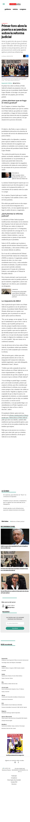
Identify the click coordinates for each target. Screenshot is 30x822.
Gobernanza (14, 704)
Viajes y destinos (15, 726)
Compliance (14, 777)
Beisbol (6, 718)
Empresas (4, 660)
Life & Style (5, 687)
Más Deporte (24, 718)
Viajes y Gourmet (5, 678)
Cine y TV (18, 689)
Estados (19, 668)
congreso (23, 9)
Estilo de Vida (9, 728)
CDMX (15, 668)
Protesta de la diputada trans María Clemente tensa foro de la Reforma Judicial (19, 294)
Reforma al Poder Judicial (17, 521)
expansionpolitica (15, 762)
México (7, 668)
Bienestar (4, 728)
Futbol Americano (12, 718)
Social (10, 704)
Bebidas (9, 726)
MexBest (4, 724)
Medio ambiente (5, 704)
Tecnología (4, 662)
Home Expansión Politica (11, 660)
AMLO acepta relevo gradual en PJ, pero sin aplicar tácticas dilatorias (19, 176)
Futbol (3, 718)
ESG (11, 662)
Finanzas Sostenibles (6, 707)
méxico (15, 9)
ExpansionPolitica (18, 762)
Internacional (25, 660)
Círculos (14, 675)
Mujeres (13, 662)
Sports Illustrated (7, 716)
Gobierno (4, 668)
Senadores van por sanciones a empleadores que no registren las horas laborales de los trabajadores (15, 502)
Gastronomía (4, 726)
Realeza (10, 675)
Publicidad (14, 775)
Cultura (11, 678)
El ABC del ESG (20, 707)
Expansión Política (10, 605)
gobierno (8, 9)
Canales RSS (14, 782)
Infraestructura (21, 697)
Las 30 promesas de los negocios (15, 755)
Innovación (13, 707)
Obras (8, 662)
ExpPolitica (12, 762)
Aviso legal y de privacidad (14, 780)
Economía (20, 660)
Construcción (5, 697)
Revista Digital (9, 720)
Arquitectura (4, 699)
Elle (3, 682)
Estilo (3, 689)
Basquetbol (18, 718)
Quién (3, 674)
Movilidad (20, 704)
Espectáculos (5, 675)
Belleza (20, 675)
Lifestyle (3, 720)
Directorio (14, 784)
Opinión (22, 668)
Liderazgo (9, 712)
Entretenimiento (8, 689)
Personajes (22, 726)
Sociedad (4, 670)
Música (22, 689)
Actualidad (4, 712)
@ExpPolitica (16, 83)
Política (4, 666)
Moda (17, 675)
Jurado (14, 728)
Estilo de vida (14, 683)
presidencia (15, 173)
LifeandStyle (18, 662)
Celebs (9, 683)
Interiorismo (10, 699)
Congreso (5, 23)
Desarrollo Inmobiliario (13, 697)
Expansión (4, 658)
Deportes (14, 689)
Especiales (17, 712)
